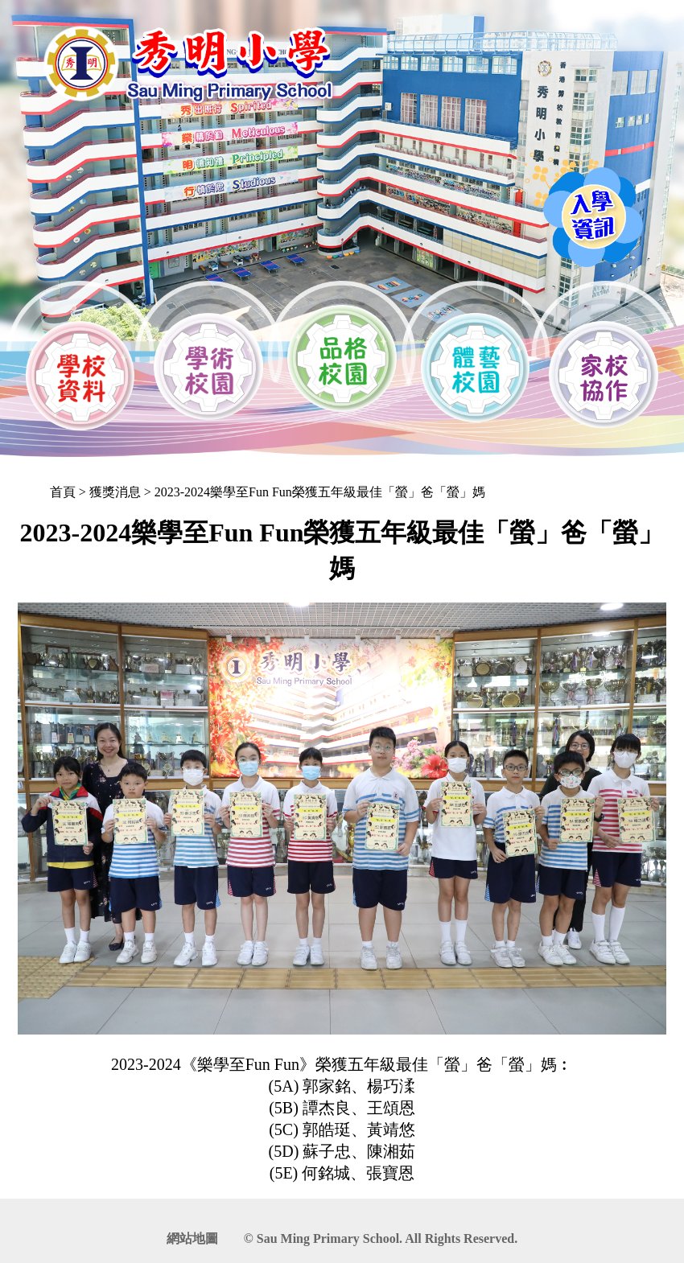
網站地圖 (192, 1238)
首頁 (63, 492)
